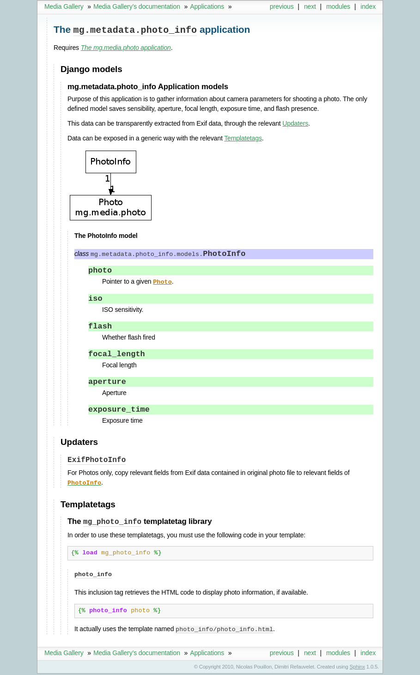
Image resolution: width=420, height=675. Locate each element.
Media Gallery (64, 6)
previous (282, 6)
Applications (207, 6)
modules (338, 6)
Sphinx (357, 668)
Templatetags (243, 137)
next (310, 6)
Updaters (295, 122)
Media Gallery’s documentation (136, 6)
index (368, 6)
